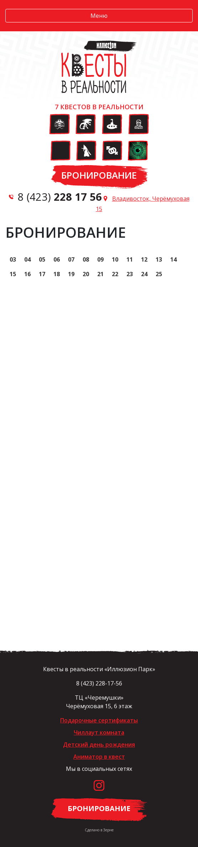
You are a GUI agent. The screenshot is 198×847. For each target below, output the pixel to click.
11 (129, 259)
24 (144, 274)
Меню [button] (99, 16)
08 (86, 259)
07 (71, 259)
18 (56, 274)
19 (71, 274)
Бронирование (99, 175)
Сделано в (99, 829)
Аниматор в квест (99, 757)
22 (115, 274)
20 (86, 274)
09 (100, 259)
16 (27, 274)
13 (159, 259)
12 (144, 259)
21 (100, 274)
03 (13, 259)
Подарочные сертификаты (99, 720)
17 (42, 274)
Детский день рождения (99, 744)
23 (129, 274)
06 (56, 259)
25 (159, 274)
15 (13, 274)
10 (115, 259)
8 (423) (60, 197)
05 (42, 259)
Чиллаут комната (99, 732)
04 (27, 259)
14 (173, 259)
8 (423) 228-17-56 (99, 683)
